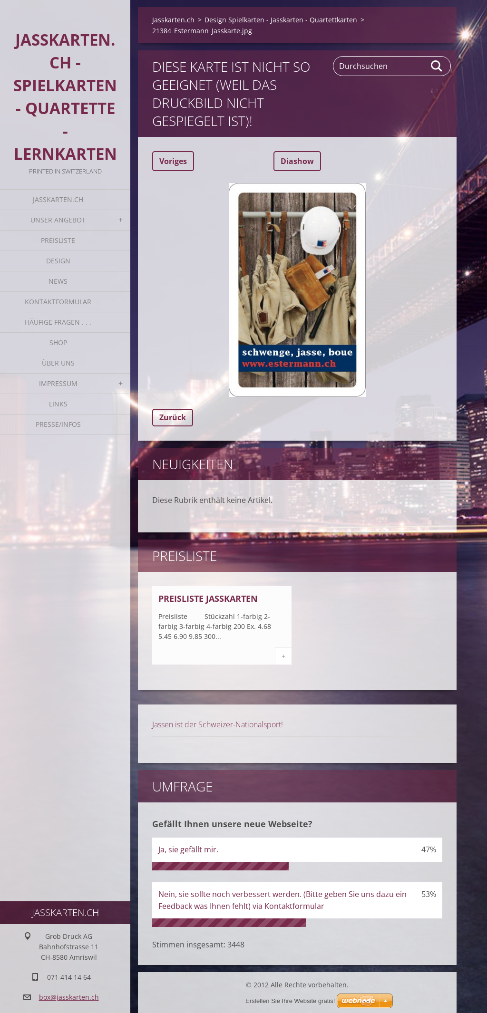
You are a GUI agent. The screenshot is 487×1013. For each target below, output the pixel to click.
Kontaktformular (58, 301)
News (58, 281)
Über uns (58, 362)
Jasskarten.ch (58, 199)
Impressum (58, 383)
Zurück (172, 417)
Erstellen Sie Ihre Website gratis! (290, 1000)
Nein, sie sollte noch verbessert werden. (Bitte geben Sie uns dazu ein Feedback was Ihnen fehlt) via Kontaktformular (282, 900)
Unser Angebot (58, 219)
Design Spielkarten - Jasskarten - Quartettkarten (281, 19)
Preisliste (58, 240)
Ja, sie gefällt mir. (188, 849)
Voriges (173, 161)
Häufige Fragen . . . (58, 322)
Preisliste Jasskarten (208, 598)
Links (58, 403)
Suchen (437, 66)
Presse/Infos (58, 424)
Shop (58, 342)
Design (58, 260)
